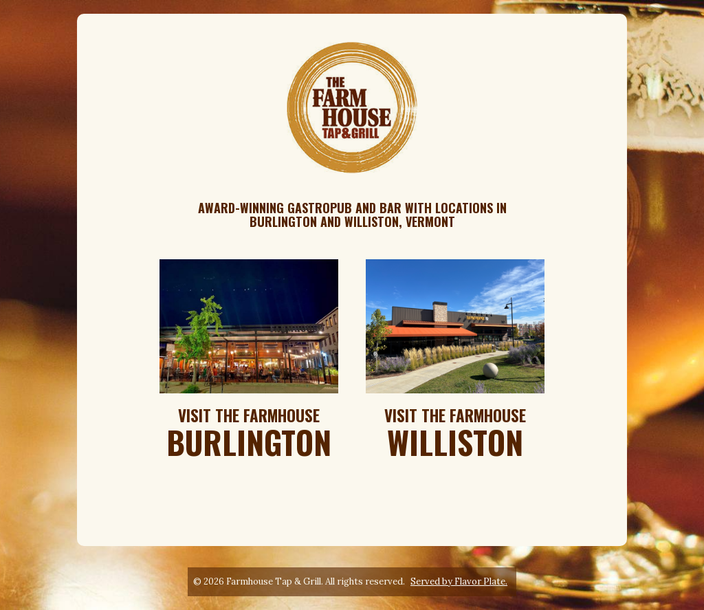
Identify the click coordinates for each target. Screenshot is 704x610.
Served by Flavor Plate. (458, 581)
